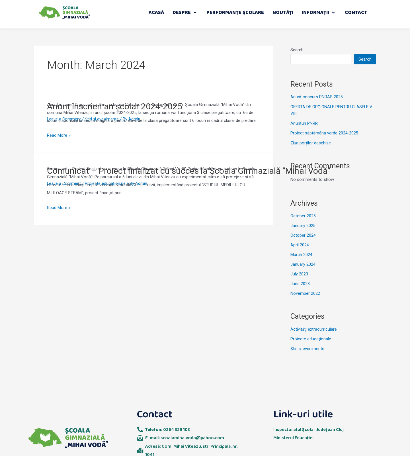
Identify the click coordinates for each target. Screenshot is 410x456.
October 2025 (303, 215)
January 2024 (302, 263)
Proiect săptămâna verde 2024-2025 (324, 132)
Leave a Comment (64, 119)
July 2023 (299, 273)
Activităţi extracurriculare (313, 328)
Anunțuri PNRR (304, 123)
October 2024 (303, 235)
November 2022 (305, 292)
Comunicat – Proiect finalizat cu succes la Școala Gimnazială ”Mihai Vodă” (188, 171)
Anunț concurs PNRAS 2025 (316, 96)
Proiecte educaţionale (105, 183)
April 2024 (299, 244)
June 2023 (300, 283)
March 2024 (301, 254)
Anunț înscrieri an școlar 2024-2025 (114, 106)
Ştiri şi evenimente (102, 119)
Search (297, 49)
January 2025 (302, 225)
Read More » (58, 135)
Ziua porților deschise (310, 142)
